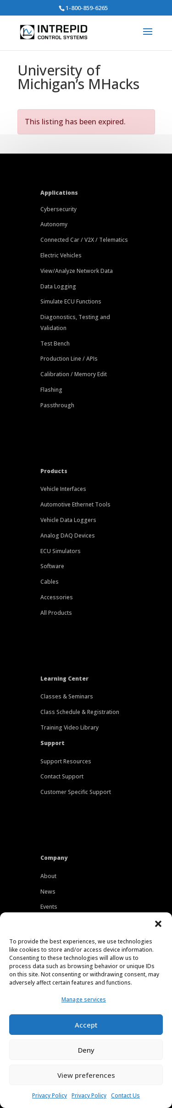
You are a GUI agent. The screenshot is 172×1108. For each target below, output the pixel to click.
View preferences (86, 1075)
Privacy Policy (49, 1095)
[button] (158, 923)
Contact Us (125, 1095)
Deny (86, 1050)
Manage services (83, 999)
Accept (86, 1024)
